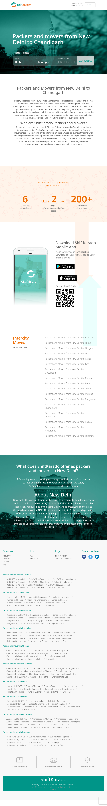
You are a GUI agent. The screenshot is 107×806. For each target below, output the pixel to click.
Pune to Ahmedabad (15, 697)
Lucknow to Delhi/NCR (15, 742)
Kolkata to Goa (30, 715)
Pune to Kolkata (52, 694)
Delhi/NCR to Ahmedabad (59, 590)
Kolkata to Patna (13, 715)
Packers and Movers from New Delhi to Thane (68, 394)
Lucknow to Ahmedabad (16, 751)
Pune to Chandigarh (32, 694)
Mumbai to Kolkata (14, 608)
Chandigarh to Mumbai (41, 674)
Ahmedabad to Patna (40, 733)
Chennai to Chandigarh (39, 659)
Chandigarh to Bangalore (66, 674)
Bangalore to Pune (62, 623)
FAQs (31, 561)
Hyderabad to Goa (58, 647)
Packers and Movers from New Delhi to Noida (68, 359)
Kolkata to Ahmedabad (51, 712)
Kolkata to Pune (13, 712)
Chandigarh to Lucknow (16, 682)
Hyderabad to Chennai (16, 641)
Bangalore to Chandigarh (39, 623)
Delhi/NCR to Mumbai (15, 585)
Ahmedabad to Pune (15, 730)
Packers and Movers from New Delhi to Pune (67, 388)
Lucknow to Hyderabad (16, 745)
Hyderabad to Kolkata (15, 644)
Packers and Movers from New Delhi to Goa (67, 369)
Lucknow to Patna (38, 751)
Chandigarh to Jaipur (38, 679)
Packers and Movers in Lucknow (16, 738)
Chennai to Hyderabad (16, 659)
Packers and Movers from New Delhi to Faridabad (70, 343)
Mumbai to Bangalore (38, 602)
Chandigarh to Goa (60, 682)
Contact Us (33, 564)
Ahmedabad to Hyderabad (17, 727)
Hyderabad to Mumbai (40, 638)
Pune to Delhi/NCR (14, 691)
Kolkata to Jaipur (30, 712)
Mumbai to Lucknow (15, 611)
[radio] (17, 60)
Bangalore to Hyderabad (63, 620)
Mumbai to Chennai (14, 605)
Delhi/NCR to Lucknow (15, 593)
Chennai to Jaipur (33, 662)
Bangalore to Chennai (15, 623)
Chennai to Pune (60, 659)
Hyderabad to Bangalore (64, 638)
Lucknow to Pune (13, 748)
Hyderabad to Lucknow (16, 647)
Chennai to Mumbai (37, 656)
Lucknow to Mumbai (37, 742)
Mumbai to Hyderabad (60, 602)
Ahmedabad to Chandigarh (68, 727)
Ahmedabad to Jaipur (60, 730)
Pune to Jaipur (68, 694)
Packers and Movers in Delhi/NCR (17, 580)
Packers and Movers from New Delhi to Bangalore (70, 404)
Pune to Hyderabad (72, 691)
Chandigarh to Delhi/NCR (17, 674)
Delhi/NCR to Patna (37, 593)
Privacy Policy (61, 561)
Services (6, 564)
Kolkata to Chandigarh (57, 709)
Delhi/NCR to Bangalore (39, 585)
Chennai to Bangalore (58, 656)
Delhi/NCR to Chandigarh (39, 587)
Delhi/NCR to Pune (62, 587)
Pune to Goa (67, 697)
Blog (5, 570)
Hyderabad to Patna (38, 647)
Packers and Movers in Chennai (16, 651)
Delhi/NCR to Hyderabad (63, 585)
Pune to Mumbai (33, 691)
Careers (6, 567)
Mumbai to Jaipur (33, 608)
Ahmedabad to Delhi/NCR (17, 724)
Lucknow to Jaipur (52, 748)
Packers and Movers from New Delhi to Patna (68, 364)
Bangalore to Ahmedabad (59, 626)
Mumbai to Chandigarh (37, 605)
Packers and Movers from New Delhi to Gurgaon (69, 353)
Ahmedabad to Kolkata (37, 730)
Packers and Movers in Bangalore (17, 616)
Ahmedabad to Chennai (43, 727)
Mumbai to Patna (34, 611)
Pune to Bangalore (52, 691)
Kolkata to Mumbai (36, 706)
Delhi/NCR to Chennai (15, 587)
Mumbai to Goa (52, 611)
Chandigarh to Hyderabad (17, 676)
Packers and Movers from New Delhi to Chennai (69, 383)
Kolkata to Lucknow (72, 712)
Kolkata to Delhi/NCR (15, 706)
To (37, 65)
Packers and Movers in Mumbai (16, 598)
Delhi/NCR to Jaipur (36, 590)
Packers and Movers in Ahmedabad (18, 720)
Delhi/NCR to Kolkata (15, 590)
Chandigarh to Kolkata (15, 679)
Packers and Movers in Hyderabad (17, 634)
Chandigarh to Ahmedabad (62, 679)
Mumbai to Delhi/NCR (15, 602)
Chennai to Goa (52, 664)
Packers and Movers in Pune (15, 687)
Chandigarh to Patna (39, 682)
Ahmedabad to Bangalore (67, 724)
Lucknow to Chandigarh (61, 745)
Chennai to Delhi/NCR (15, 656)
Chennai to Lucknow (15, 664)
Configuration (62, 65)
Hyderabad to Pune (63, 641)
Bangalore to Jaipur (36, 626)
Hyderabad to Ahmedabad (60, 644)
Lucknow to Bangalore (59, 742)
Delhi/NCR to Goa (56, 593)
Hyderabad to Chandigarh (40, 641)
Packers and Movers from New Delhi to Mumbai (69, 399)
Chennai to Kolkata (14, 662)
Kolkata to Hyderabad (15, 709)
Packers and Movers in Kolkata (16, 702)
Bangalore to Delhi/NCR (16, 620)
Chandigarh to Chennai (42, 676)
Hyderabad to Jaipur (37, 644)
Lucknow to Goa (56, 751)
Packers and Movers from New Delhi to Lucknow (69, 441)
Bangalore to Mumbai (39, 620)
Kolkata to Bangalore (56, 706)
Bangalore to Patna (37, 629)
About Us (7, 561)
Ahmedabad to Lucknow (16, 733)
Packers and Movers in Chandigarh (17, 669)
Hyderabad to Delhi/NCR (16, 638)
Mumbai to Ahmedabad (55, 608)
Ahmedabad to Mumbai (42, 724)
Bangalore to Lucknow (15, 629)
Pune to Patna (52, 697)
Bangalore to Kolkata (15, 626)
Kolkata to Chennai (37, 709)
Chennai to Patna (34, 664)
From (17, 65)
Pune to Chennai (13, 694)
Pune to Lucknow (35, 697)
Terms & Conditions (63, 564)
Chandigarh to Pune (64, 676)
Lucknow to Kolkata (33, 748)
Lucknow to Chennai (38, 745)
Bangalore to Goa (56, 629)
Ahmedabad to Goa (61, 733)
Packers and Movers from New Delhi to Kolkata (69, 427)
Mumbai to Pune (57, 605)
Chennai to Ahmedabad (55, 662)
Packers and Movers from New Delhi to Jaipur (68, 348)
